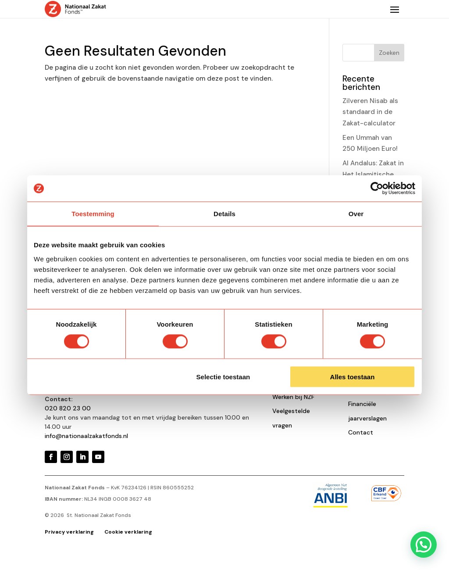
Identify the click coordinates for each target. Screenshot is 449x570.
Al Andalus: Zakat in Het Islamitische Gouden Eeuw (373, 174)
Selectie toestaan (223, 376)
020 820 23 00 (68, 408)
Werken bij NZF (293, 397)
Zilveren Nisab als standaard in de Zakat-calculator (370, 112)
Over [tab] (356, 213)
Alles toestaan (352, 376)
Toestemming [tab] (92, 213)
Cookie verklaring (128, 531)
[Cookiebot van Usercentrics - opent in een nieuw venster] (377, 188)
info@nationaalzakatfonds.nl (86, 436)
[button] (423, 544)
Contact (360, 432)
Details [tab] (224, 213)
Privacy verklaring (70, 531)
